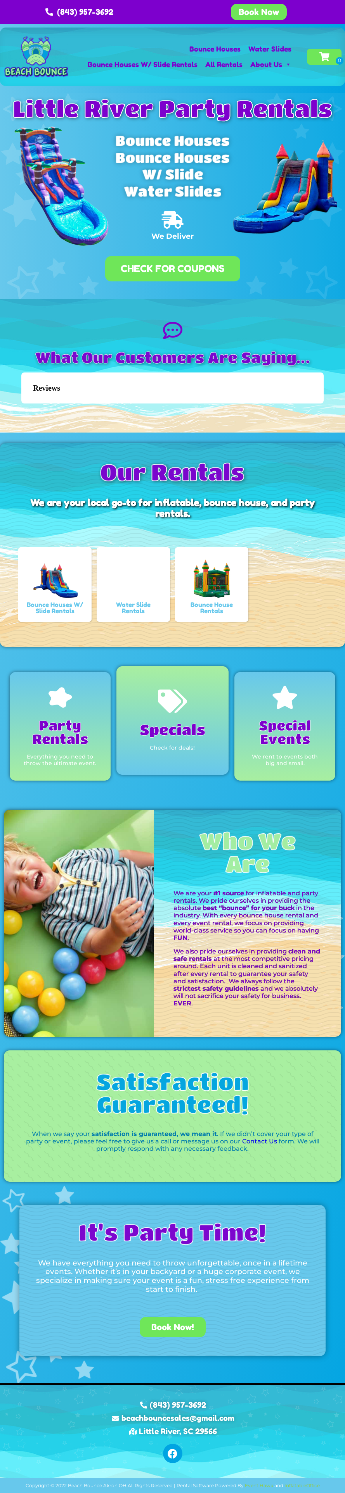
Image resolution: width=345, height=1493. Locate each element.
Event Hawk (259, 1485)
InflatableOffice (302, 1485)
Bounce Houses (215, 49)
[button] (21, 411)
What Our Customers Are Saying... (172, 357)
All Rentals (224, 64)
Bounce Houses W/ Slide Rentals (143, 64)
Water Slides (269, 49)
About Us (270, 64)
